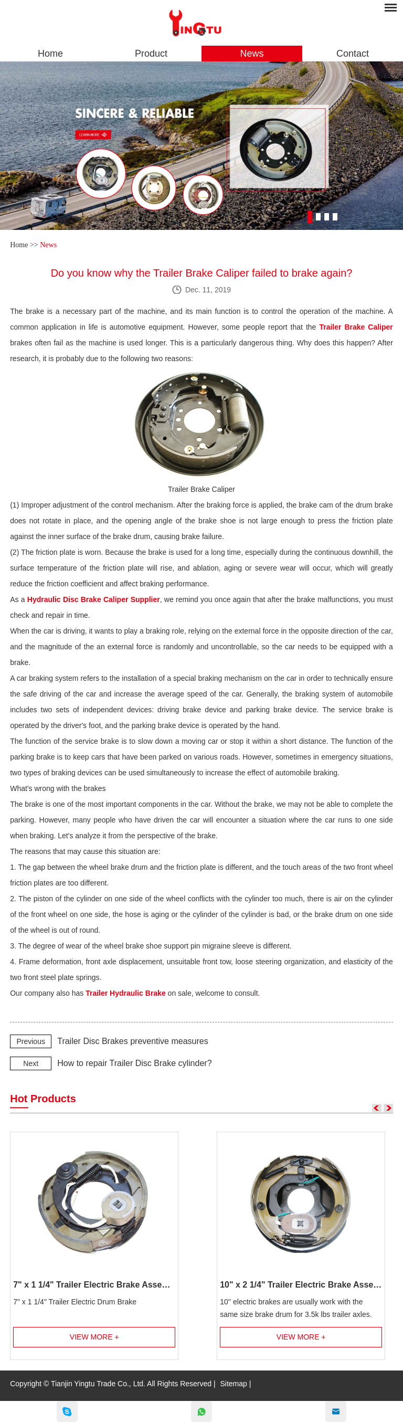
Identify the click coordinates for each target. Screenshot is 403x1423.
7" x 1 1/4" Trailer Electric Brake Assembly (94, 1284)
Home (50, 53)
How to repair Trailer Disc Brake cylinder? (134, 1063)
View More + (94, 1337)
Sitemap (233, 1383)
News (251, 53)
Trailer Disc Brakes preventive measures (132, 1041)
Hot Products (43, 1098)
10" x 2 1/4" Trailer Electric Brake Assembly (301, 1284)
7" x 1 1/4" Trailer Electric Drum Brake (74, 1302)
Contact (352, 53)
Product (151, 53)
